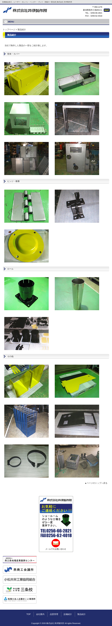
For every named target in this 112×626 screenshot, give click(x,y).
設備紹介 (68, 614)
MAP (106, 10)
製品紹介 (81, 614)
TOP (28, 614)
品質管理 (54, 614)
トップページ (9, 29)
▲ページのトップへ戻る (96, 483)
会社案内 (40, 614)
